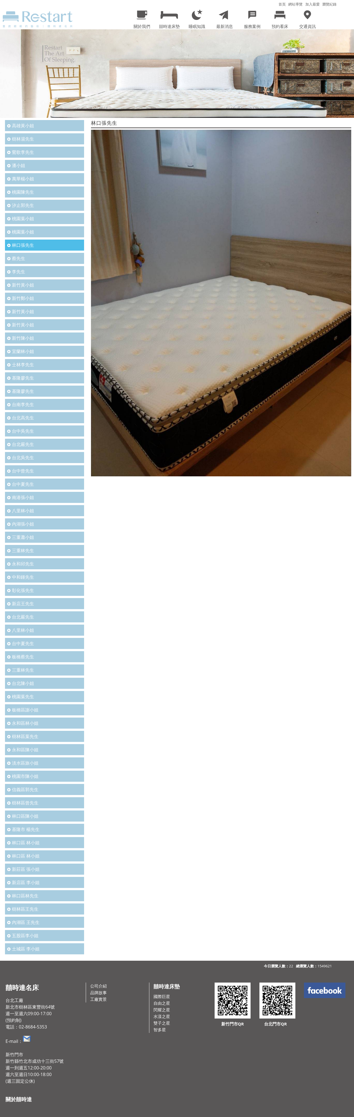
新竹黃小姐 (23, 285)
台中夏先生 (23, 484)
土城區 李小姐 (26, 949)
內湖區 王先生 (26, 922)
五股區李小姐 (25, 935)
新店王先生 (23, 604)
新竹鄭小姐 (23, 298)
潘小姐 (18, 165)
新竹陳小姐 (23, 338)
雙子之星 (161, 1023)
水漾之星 (161, 1016)
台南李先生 (23, 404)
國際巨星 (161, 996)
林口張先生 (23, 245)
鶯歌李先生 (23, 152)
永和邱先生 (23, 564)
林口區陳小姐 (25, 816)
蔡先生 (18, 258)
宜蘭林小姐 (23, 351)
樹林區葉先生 (25, 736)
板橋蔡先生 (23, 657)
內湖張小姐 (23, 524)
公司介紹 (98, 986)
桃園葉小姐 (23, 218)
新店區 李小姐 (26, 882)
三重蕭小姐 (23, 537)
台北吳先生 (23, 457)
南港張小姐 (23, 497)
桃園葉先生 (23, 696)
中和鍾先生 (23, 577)
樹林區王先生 (25, 909)
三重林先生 (23, 550)
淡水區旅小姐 (25, 763)
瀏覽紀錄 (329, 4)
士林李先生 (23, 365)
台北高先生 (23, 418)
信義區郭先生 (25, 789)
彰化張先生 (23, 590)
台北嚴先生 (23, 444)
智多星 (159, 1029)
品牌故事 (98, 992)
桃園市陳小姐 (25, 776)
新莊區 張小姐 (26, 869)
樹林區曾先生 (25, 803)
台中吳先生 (23, 431)
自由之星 (161, 1003)
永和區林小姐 (25, 723)
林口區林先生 (25, 896)
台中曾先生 (23, 471)
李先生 (18, 272)
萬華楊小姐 (23, 179)
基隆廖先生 (23, 378)
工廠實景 (98, 999)
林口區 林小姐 (26, 843)
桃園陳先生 (23, 192)
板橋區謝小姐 (25, 710)
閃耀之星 (161, 1009)
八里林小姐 (23, 511)
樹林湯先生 (23, 139)
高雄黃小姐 (23, 126)
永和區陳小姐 (25, 750)
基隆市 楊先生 (26, 829)
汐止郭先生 (23, 205)
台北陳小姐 (23, 683)
